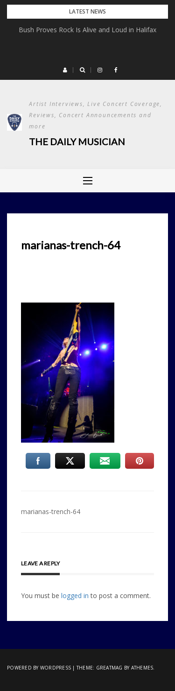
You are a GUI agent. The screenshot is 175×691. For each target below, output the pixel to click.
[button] (65, 70)
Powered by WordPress (39, 667)
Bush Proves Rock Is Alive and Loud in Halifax (87, 29)
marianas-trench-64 (50, 511)
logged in (75, 595)
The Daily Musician (77, 141)
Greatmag (109, 667)
